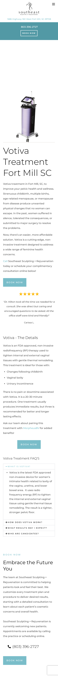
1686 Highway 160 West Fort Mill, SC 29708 (29, 19)
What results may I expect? (27, 528)
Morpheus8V (31, 428)
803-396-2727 (29, 26)
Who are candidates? (23, 533)
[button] (18, 466)
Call (5, 261)
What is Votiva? (19, 466)
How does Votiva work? (25, 522)
